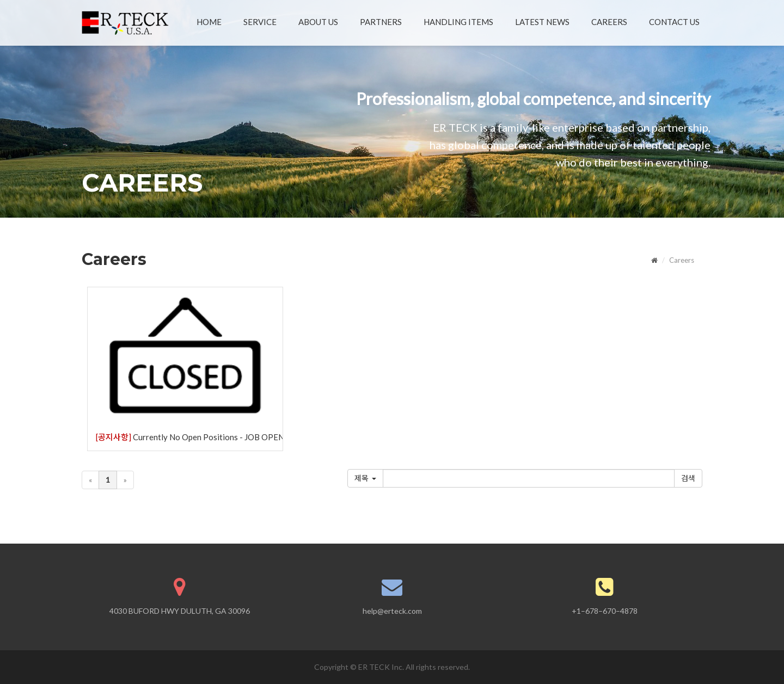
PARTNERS (381, 22)
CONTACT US (674, 22)
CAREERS (609, 22)
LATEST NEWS (542, 22)
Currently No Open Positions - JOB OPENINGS (189, 437)
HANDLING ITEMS (458, 22)
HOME (209, 22)
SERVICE (260, 22)
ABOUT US (318, 22)
